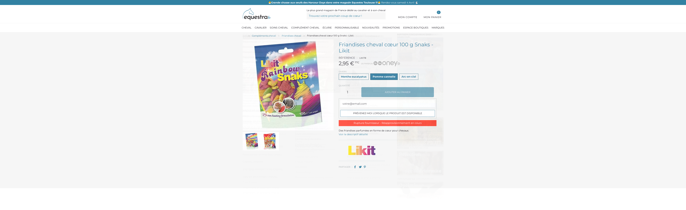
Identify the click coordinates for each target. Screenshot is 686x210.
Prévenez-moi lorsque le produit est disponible (387, 113)
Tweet (361, 167)
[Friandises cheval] (291, 36)
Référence (347, 57)
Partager (356, 167)
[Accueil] (244, 36)
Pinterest (366, 167)
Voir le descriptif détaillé (353, 134)
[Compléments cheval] (264, 36)
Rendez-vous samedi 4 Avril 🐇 (343, 2)
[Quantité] (347, 92)
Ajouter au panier (397, 92)
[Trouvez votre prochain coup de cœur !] (346, 15)
